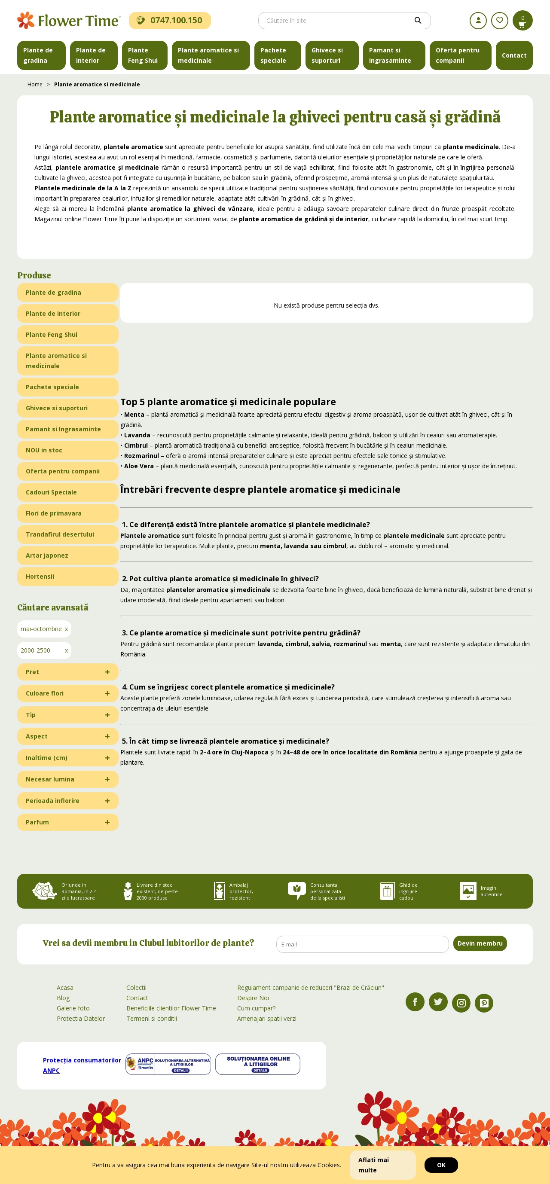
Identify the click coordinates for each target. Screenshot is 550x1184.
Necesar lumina (50, 779)
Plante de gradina (38, 55)
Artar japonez (47, 555)
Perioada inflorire (52, 800)
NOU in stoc (44, 450)
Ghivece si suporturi (327, 55)
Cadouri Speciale (51, 492)
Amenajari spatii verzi (266, 1018)
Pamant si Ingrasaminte (390, 55)
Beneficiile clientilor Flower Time (171, 1008)
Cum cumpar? (256, 1008)
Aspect (37, 736)
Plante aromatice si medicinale (208, 55)
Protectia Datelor (81, 1018)
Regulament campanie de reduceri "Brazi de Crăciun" (310, 987)
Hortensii (40, 576)
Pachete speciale (273, 55)
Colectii (136, 987)
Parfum (37, 822)
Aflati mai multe (373, 1165)
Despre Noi (253, 998)
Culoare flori (45, 693)
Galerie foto (73, 1008)
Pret (32, 672)
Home (35, 84)
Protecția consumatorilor (82, 1065)
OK (441, 1165)
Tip (31, 715)
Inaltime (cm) (46, 758)
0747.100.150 (169, 20)
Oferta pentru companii (458, 55)
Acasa (65, 987)
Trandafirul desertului (60, 534)
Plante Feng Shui (143, 55)
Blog (63, 998)
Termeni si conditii (151, 1018)
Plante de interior (91, 55)
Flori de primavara (54, 513)
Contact (514, 55)
